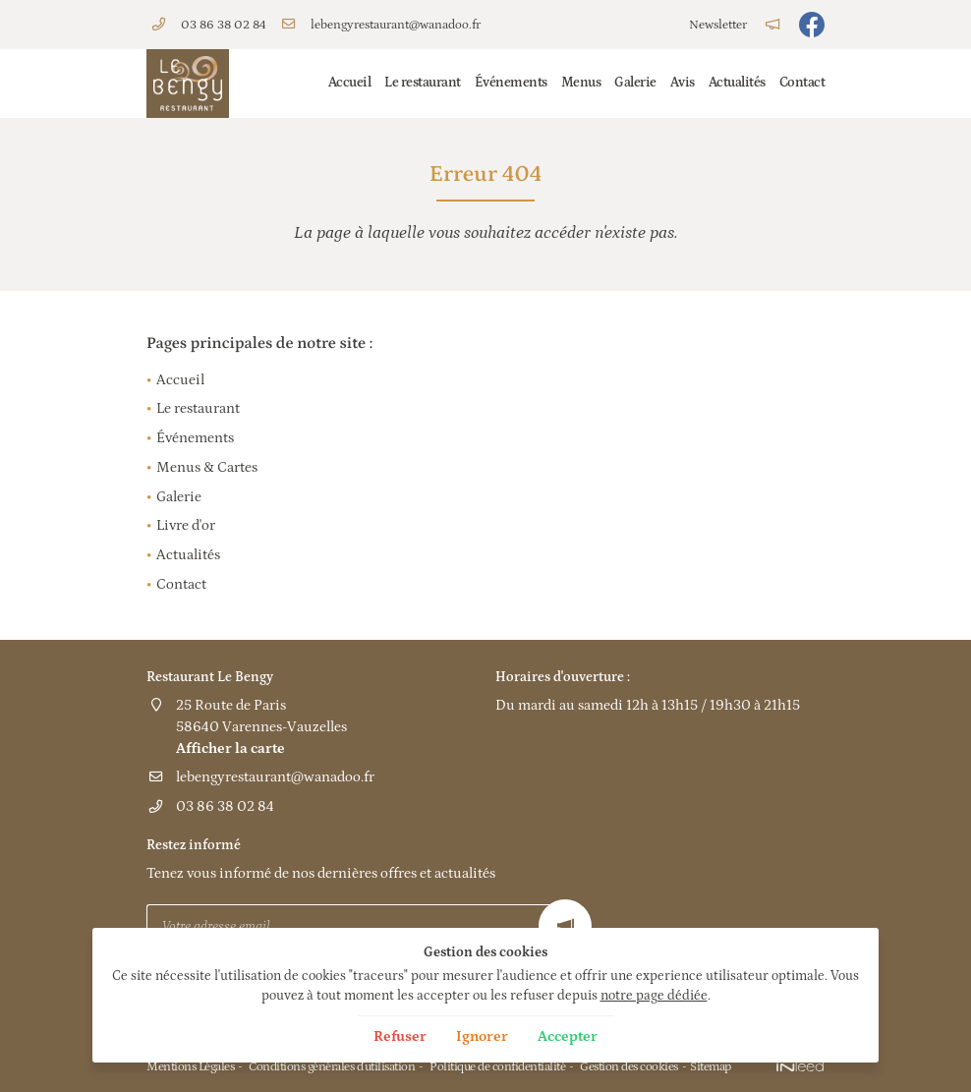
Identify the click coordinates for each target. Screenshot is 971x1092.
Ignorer (482, 1036)
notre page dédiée (654, 996)
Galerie (635, 82)
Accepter (568, 1036)
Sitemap (710, 1066)
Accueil (349, 82)
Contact (802, 82)
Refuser (400, 1036)
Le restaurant (422, 82)
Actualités (737, 82)
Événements (511, 82)
